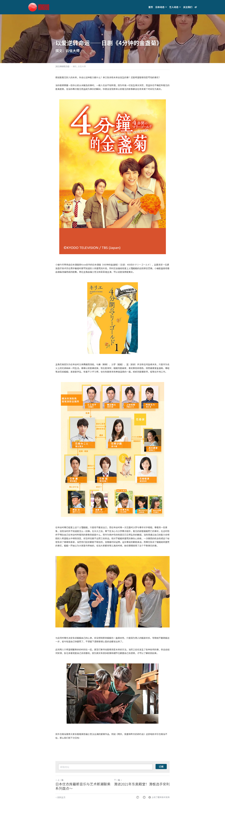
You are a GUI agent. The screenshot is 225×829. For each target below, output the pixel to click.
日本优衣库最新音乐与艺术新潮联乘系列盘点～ (82, 786)
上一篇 (59, 780)
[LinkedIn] (137, 797)
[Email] (144, 797)
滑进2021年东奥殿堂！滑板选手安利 (142, 784)
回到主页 (60, 797)
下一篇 (118, 780)
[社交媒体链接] (196, 7)
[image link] (38, 7)
